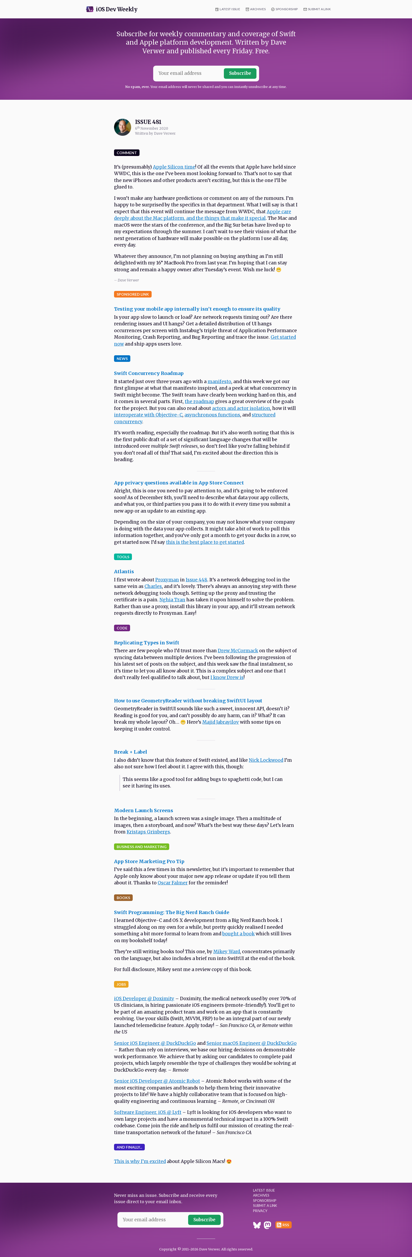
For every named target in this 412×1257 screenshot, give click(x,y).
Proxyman (167, 580)
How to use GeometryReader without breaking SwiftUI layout (188, 701)
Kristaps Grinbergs (148, 832)
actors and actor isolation (241, 408)
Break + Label (130, 752)
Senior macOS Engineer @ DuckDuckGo (252, 1043)
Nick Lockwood (266, 760)
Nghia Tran (172, 600)
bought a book (238, 934)
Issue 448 (196, 580)
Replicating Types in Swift (146, 643)
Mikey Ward (226, 952)
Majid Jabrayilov (220, 722)
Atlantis (124, 571)
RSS (285, 1225)
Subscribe (240, 73)
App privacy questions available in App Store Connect (179, 483)
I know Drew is (227, 677)
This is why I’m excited (140, 1161)
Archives (258, 9)
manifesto (219, 381)
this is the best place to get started (205, 542)
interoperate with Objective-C (148, 415)
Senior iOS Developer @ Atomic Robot (157, 1081)
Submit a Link (319, 9)
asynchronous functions (212, 415)
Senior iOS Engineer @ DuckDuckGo (155, 1043)
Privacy (260, 1211)
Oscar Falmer (173, 883)
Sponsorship (287, 9)
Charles (153, 586)
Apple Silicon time (174, 167)
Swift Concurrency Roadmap (149, 373)
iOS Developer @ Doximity (144, 999)
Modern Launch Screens (143, 810)
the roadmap (199, 401)
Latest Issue (230, 9)
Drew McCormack (238, 651)
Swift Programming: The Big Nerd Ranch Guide (171, 912)
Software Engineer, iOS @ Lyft (147, 1112)
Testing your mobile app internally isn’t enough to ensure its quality (197, 309)
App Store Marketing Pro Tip (149, 861)
